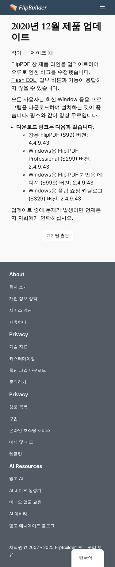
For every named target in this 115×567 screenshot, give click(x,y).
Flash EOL (23, 80)
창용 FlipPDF (44, 135)
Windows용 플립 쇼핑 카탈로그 (66, 191)
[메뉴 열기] (102, 7)
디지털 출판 (57, 235)
